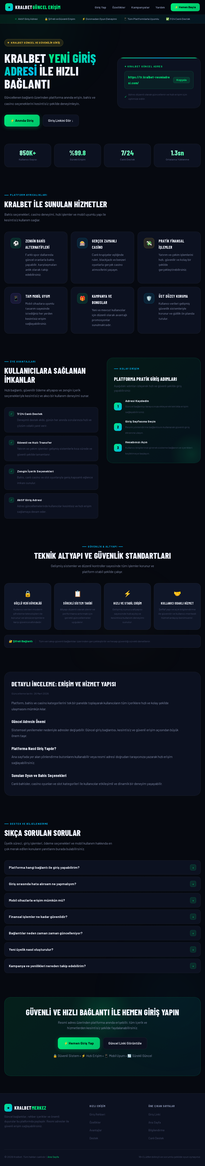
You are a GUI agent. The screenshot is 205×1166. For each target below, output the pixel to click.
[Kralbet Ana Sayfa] (32, 7)
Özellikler (118, 7)
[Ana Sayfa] (43, 1108)
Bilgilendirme (156, 1130)
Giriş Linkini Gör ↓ (60, 120)
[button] (102, 867)
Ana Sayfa (154, 1122)
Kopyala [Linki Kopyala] (181, 80)
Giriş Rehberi (97, 1114)
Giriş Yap (100, 7)
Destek (93, 1138)
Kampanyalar (140, 7)
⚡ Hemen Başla (185, 7)
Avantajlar (95, 1130)
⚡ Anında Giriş (22, 120)
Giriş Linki (154, 1114)
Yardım (160, 7)
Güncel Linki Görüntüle (125, 1043)
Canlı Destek (156, 1138)
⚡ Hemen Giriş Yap (79, 1043)
